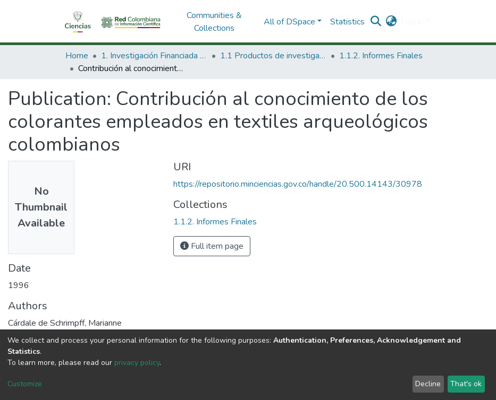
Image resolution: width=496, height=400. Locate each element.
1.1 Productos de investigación (273, 56)
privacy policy (136, 363)
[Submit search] (375, 21)
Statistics (347, 22)
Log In (412, 22)
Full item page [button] (211, 246)
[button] (391, 21)
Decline (428, 384)
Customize (24, 384)
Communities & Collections (214, 22)
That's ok (466, 384)
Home (76, 56)
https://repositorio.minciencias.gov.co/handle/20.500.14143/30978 (297, 184)
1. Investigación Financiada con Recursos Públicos (154, 56)
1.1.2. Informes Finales (381, 56)
